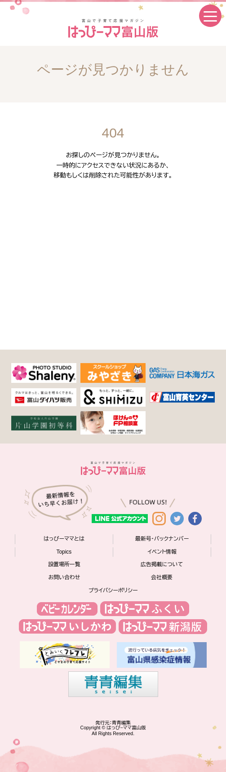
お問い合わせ (64, 577)
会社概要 (162, 577)
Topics (64, 552)
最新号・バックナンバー (162, 539)
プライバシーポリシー (113, 590)
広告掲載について (162, 564)
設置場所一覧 (64, 564)
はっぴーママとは (64, 539)
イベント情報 (161, 552)
